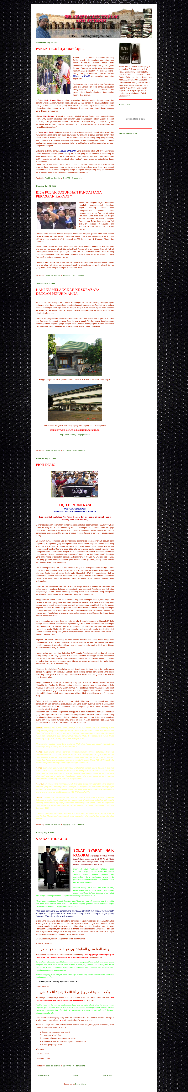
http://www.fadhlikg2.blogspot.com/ (75, 434)
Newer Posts (43, 1075)
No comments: (78, 275)
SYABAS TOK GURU (52, 839)
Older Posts (107, 1075)
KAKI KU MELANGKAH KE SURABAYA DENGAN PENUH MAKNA (67, 291)
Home (75, 1075)
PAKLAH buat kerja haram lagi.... (60, 49)
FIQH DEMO (46, 464)
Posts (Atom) (80, 1084)
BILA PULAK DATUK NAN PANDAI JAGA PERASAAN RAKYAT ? (68, 194)
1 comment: (77, 178)
